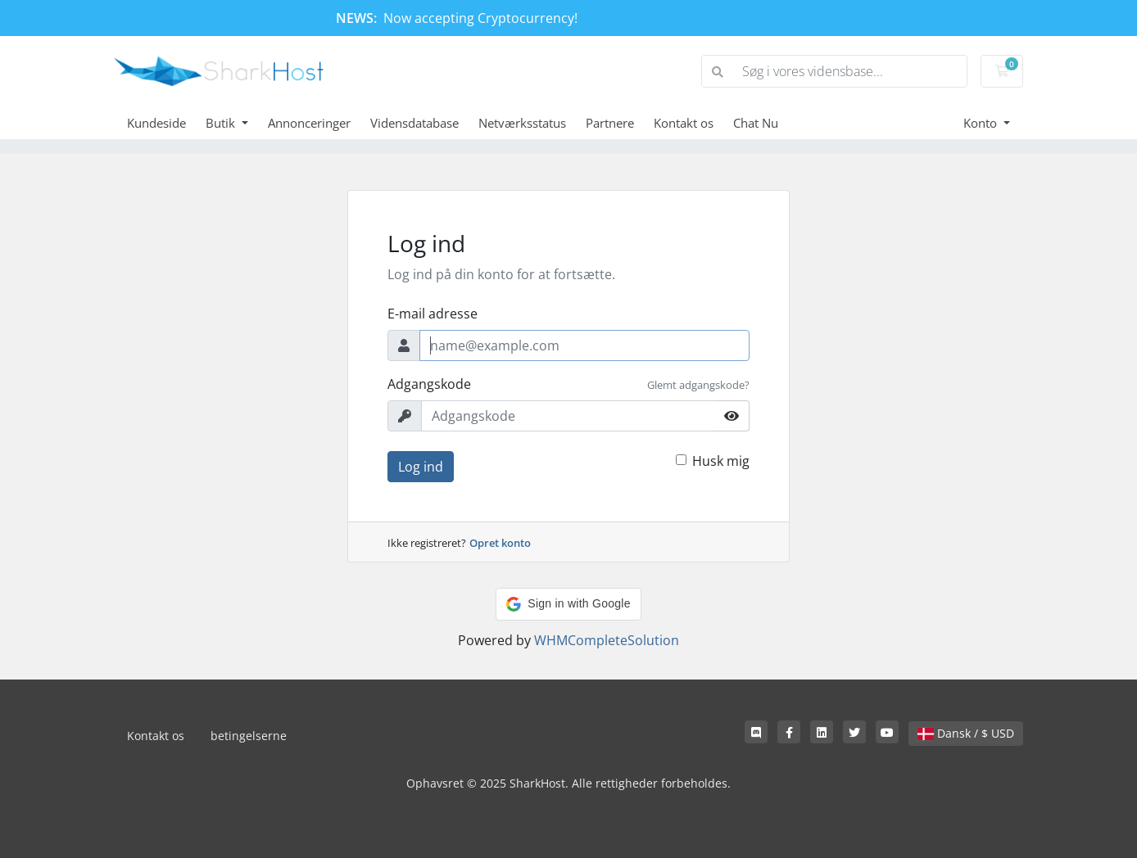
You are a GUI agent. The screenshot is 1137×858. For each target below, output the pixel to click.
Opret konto (500, 542)
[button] (568, 604)
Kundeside (156, 123)
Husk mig (721, 461)
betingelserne (249, 735)
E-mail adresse (432, 314)
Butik (222, 123)
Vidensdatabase (414, 123)
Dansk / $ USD (965, 733)
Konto (981, 123)
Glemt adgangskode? (698, 384)
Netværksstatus (522, 123)
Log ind (420, 467)
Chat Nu (755, 123)
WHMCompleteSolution (606, 640)
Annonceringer (309, 123)
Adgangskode (429, 384)
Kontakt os (683, 123)
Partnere (610, 123)
